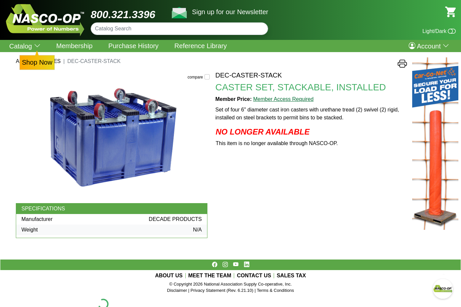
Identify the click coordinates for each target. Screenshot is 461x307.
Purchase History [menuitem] (133, 46)
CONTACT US (254, 275)
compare (195, 77)
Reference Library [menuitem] (200, 46)
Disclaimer (177, 290)
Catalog (25, 46)
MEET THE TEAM (209, 275)
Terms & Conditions (275, 290)
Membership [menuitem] (74, 46)
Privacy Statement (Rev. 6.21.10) (222, 290)
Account (429, 46)
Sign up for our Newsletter (230, 11)
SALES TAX (291, 275)
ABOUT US (169, 275)
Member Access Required (283, 99)
